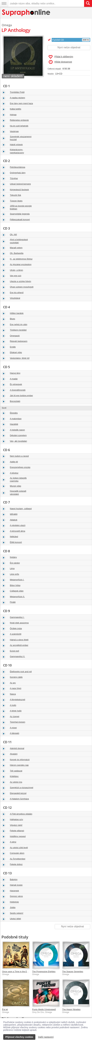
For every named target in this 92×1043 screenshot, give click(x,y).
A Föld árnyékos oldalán (21, 814)
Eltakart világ (16, 352)
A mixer (13, 727)
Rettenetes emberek (19, 120)
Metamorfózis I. (17, 579)
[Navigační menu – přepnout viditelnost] (4, 3)
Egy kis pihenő (17, 292)
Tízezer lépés (16, 201)
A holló (13, 705)
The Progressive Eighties (44, 971)
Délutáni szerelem (18, 435)
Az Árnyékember (17, 859)
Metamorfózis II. (17, 596)
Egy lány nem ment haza (21, 103)
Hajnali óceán (16, 885)
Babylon (13, 879)
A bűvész (14, 473)
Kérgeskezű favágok (19, 189)
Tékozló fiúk (15, 195)
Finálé (12, 602)
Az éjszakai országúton (20, 264)
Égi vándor (15, 563)
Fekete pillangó (17, 830)
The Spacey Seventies (72, 971)
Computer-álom (17, 853)
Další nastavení (46, 1037)
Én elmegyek (16, 384)
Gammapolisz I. (17, 617)
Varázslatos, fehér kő (19, 358)
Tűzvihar (14, 178)
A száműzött (15, 634)
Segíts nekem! (16, 913)
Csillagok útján (17, 591)
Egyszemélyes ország (20, 467)
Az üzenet (14, 716)
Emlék (13, 347)
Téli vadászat (16, 771)
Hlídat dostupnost (60, 62)
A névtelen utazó (17, 525)
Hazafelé (14, 424)
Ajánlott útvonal (17, 748)
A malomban (15, 418)
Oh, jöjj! (13, 234)
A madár (14, 379)
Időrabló (13, 514)
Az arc (13, 683)
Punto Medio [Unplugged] (44, 1009)
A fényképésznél (17, 699)
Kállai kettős (15, 109)
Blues (12, 319)
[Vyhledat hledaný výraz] (88, 3)
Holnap (13, 114)
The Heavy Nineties (71, 1009)
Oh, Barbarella (16, 253)
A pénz (13, 842)
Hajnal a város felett (19, 639)
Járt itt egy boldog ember (21, 395)
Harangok (14, 890)
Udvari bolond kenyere (20, 184)
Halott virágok (16, 144)
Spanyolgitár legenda (20, 214)
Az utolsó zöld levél (19, 847)
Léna (12, 568)
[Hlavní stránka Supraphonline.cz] (26, 12)
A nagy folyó (15, 688)
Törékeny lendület (18, 330)
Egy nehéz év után (18, 324)
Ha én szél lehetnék (19, 126)
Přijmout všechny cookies (19, 1037)
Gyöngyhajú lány (18, 172)
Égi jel (5, 1009)
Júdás (12, 907)
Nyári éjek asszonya (19, 623)
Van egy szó (15, 275)
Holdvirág (14, 902)
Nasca (13, 694)
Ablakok (13, 520)
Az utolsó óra (16, 782)
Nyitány (13, 557)
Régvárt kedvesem (18, 341)
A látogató (14, 733)
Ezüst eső (14, 651)
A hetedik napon (17, 430)
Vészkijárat (15, 298)
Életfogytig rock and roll (21, 671)
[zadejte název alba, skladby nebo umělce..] (46, 3)
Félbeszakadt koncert (20, 219)
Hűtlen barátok (17, 313)
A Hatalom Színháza (19, 799)
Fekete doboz (16, 864)
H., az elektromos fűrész (21, 259)
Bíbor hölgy (15, 585)
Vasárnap (14, 131)
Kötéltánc (14, 776)
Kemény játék (16, 677)
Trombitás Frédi (17, 92)
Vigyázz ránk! (16, 825)
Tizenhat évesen (17, 722)
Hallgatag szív (16, 819)
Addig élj (14, 462)
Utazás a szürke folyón (20, 281)
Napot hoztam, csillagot (21, 508)
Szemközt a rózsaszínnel (21, 787)
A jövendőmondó (18, 390)
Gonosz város (16, 896)
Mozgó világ (15, 486)
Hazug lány (15, 373)
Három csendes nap (19, 765)
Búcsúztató (15, 401)
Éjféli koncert (16, 542)
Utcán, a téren (16, 270)
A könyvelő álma (17, 531)
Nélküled (14, 536)
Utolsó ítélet (15, 918)
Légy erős (14, 574)
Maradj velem (16, 247)
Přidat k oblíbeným (60, 57)
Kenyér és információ (20, 759)
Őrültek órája (16, 628)
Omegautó (15, 335)
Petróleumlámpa (17, 167)
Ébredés (14, 413)
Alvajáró (13, 754)
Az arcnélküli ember (19, 645)
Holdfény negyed (18, 836)
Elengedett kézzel (18, 793)
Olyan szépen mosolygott (21, 287)
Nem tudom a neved (19, 456)
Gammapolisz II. (17, 656)
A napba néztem (17, 97)
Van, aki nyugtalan (18, 441)
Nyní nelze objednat (68, 47)
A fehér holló (15, 711)
